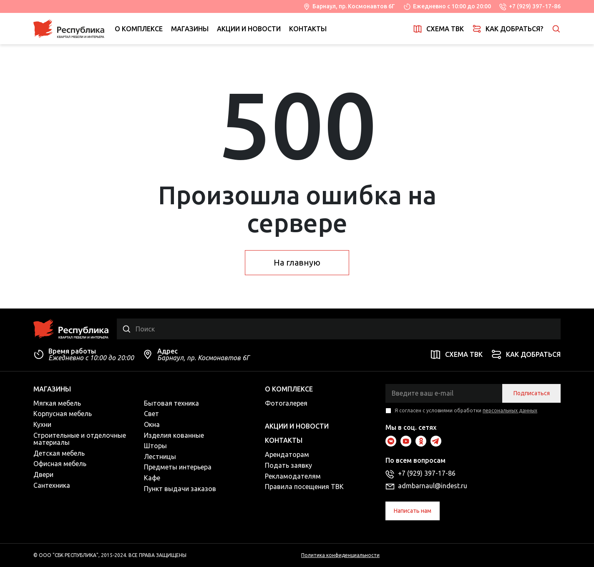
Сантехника (51, 485)
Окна (152, 424)
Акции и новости (249, 29)
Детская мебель (59, 453)
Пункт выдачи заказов (180, 488)
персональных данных (510, 410)
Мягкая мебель (57, 403)
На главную (297, 262)
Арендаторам (287, 454)
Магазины (190, 29)
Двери (43, 474)
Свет (151, 413)
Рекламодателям (293, 476)
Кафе (152, 478)
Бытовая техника (171, 403)
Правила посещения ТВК (304, 486)
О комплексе (139, 29)
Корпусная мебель (62, 413)
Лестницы (160, 456)
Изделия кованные (174, 435)
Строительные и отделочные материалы (79, 439)
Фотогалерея (286, 403)
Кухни (42, 424)
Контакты (308, 29)
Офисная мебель (59, 463)
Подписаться (531, 393)
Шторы (155, 445)
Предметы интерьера (177, 467)
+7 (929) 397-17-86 (535, 6)
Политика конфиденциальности (340, 555)
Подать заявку (288, 465)
